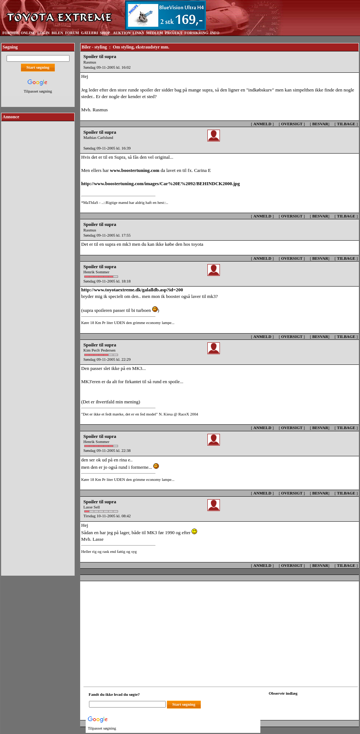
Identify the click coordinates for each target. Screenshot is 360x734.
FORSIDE (11, 33)
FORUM (72, 33)
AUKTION (122, 33)
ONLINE (28, 33)
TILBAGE (346, 124)
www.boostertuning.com (134, 170)
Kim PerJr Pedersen (99, 350)
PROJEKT (173, 33)
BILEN (57, 33)
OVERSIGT (291, 124)
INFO (214, 33)
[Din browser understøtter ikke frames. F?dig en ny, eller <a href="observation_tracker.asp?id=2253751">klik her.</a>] (302, 703)
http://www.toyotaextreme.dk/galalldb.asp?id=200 (132, 289)
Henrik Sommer (96, 272)
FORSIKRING (196, 33)
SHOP (105, 33)
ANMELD (262, 124)
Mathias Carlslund (98, 137)
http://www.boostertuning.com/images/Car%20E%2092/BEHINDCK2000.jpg (160, 183)
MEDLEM (154, 33)
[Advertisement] (37, 233)
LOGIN (43, 33)
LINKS (138, 33)
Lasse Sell (91, 507)
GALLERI (89, 33)
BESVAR (320, 124)
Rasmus (89, 62)
